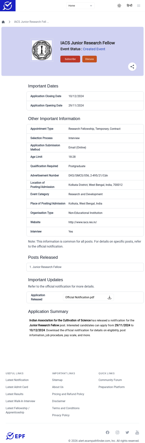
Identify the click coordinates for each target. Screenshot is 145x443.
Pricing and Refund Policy (68, 394)
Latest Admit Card (17, 387)
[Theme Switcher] (119, 5)
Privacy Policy (61, 415)
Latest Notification (17, 380)
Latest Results (15, 394)
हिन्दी (129, 5)
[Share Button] (132, 66)
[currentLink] (80, 5)
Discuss (89, 59)
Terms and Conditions (66, 408)
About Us (58, 387)
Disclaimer (59, 401)
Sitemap (57, 380)
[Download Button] (109, 297)
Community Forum (110, 380)
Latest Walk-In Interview (21, 401)
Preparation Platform (112, 387)
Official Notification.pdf (79, 297)
